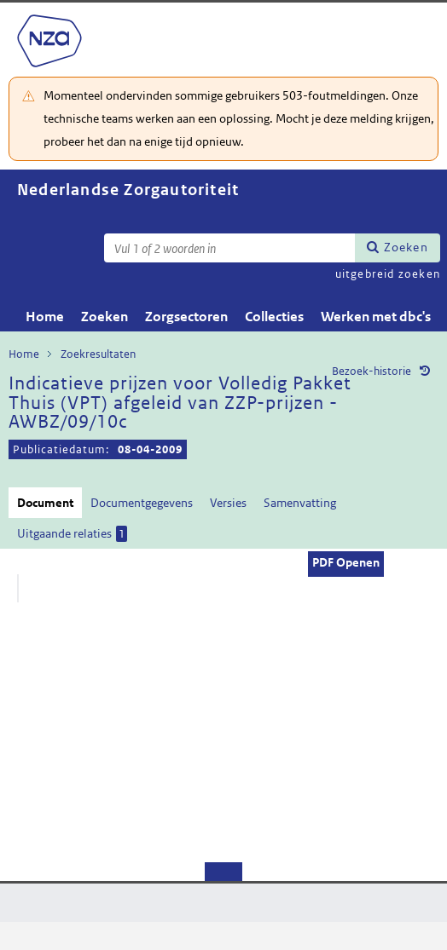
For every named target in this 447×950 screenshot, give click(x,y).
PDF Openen (346, 562)
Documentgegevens (141, 502)
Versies (228, 502)
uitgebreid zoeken (387, 274)
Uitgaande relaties (72, 534)
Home (45, 316)
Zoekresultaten (98, 354)
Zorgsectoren (186, 316)
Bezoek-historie (371, 371)
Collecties (274, 316)
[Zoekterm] (229, 247)
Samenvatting (300, 502)
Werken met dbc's (376, 316)
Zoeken (406, 247)
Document (45, 502)
